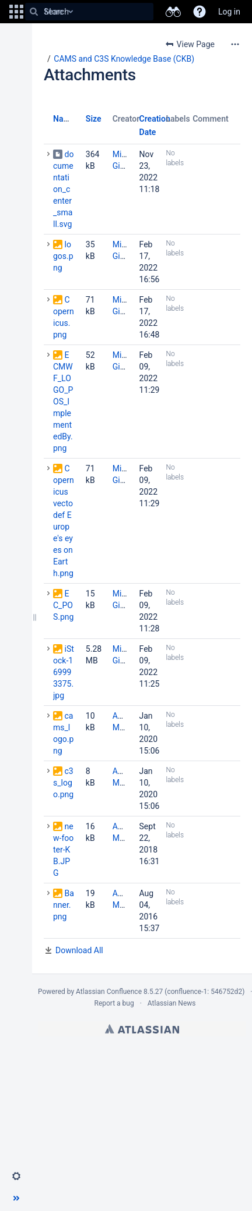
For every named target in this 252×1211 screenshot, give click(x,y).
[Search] (33, 11)
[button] (16, 11)
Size (94, 118)
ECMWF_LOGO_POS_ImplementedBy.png (63, 401)
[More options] (235, 44)
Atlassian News (172, 1003)
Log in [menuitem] (229, 11)
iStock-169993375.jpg (63, 672)
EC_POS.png (63, 605)
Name (64, 118)
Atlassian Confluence (109, 992)
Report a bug (114, 1003)
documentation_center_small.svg (63, 189)
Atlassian (142, 1028)
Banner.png (63, 905)
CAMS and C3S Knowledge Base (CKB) (124, 58)
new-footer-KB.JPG (63, 850)
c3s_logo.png (63, 782)
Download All (79, 950)
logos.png (63, 256)
